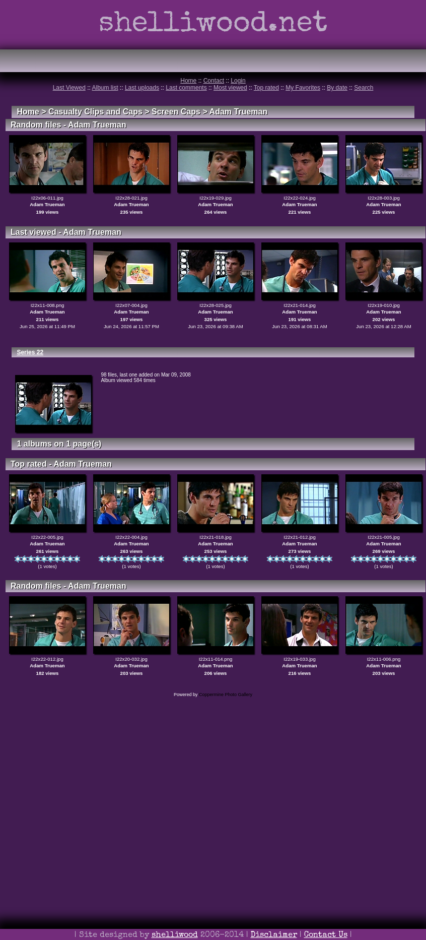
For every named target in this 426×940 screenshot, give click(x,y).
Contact (213, 80)
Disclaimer (274, 935)
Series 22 (30, 352)
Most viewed (230, 87)
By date (337, 87)
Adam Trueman (238, 111)
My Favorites (303, 87)
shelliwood (175, 935)
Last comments (186, 87)
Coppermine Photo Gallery (225, 694)
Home (188, 80)
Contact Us (325, 935)
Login (238, 80)
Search (363, 87)
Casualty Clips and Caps (95, 111)
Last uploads (142, 87)
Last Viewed (69, 87)
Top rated (266, 87)
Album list (105, 87)
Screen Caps (176, 111)
